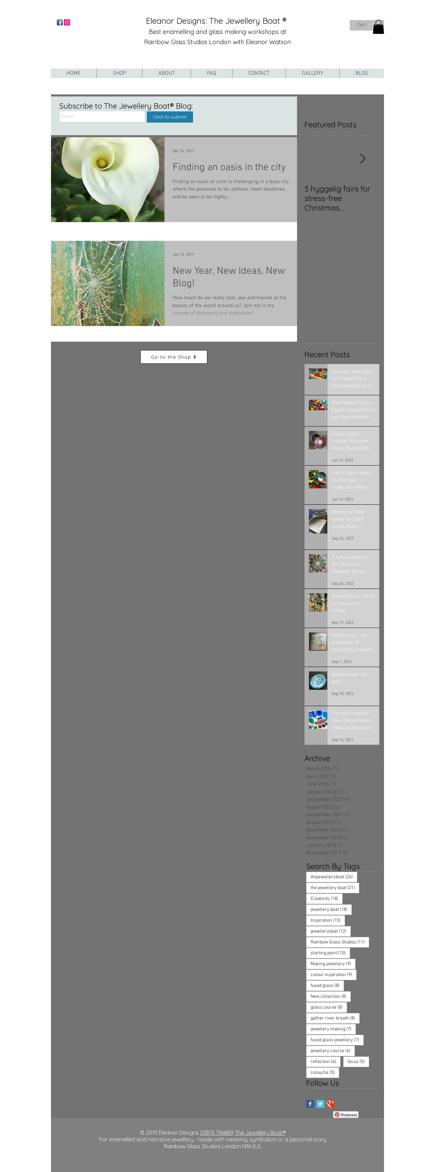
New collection (331, 996)
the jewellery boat (335, 888)
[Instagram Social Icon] (67, 22)
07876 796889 (216, 1132)
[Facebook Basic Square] (310, 1104)
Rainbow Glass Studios (340, 942)
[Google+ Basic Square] (330, 1104)
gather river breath (335, 1018)
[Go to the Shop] (173, 357)
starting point (330, 953)
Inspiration (328, 920)
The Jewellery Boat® (260, 1132)
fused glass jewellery (337, 1040)
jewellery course (333, 1051)
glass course (329, 1007)
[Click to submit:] (170, 117)
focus (358, 1062)
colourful (325, 1072)
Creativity (327, 899)
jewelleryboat (331, 931)
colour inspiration (333, 975)
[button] (378, 27)
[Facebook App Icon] (60, 22)
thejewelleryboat (334, 877)
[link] (365, 24)
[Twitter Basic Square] (320, 1104)
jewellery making (333, 1029)
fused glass (327, 985)
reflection (326, 1062)
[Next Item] (363, 159)
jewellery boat (331, 909)
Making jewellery (333, 964)
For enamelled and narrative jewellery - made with (162, 1139)
